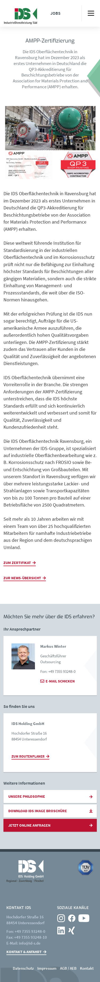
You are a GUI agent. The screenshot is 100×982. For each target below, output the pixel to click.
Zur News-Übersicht (22, 578)
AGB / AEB (68, 968)
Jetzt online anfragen (29, 825)
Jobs (55, 13)
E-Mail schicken (60, 681)
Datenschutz (23, 968)
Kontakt (87, 968)
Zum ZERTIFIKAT (17, 562)
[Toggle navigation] (90, 13)
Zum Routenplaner (28, 756)
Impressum (47, 968)
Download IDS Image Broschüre (37, 810)
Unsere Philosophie (26, 796)
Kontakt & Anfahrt (24, 951)
